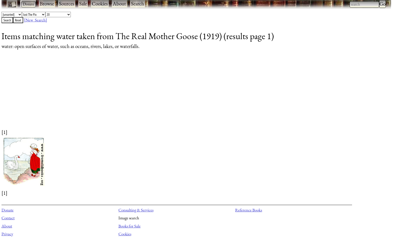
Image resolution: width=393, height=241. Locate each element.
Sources (66, 3)
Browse (47, 3)
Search (137, 3)
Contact (8, 218)
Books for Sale (129, 226)
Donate (7, 210)
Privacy (7, 234)
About (119, 3)
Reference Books (248, 210)
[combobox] (364, 4)
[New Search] (35, 20)
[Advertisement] (149, 94)
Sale (83, 3)
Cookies (100, 3)
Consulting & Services (135, 210)
